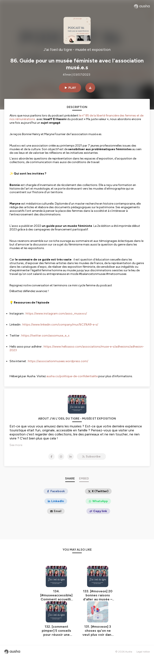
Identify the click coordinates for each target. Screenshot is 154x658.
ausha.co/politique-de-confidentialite (72, 376)
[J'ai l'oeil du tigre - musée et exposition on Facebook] (51, 456)
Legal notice (143, 651)
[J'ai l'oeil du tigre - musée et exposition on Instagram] (61, 456)
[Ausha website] (142, 6)
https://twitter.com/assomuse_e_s (45, 335)
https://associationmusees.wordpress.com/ (58, 361)
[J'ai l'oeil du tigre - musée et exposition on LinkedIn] (70, 456)
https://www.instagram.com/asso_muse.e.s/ (56, 313)
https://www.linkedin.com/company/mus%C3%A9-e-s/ (60, 324)
